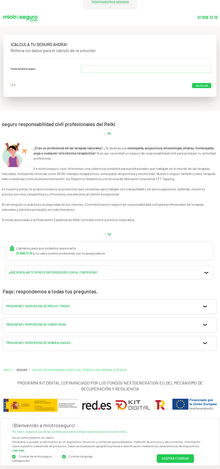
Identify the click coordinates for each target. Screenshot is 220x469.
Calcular (201, 85)
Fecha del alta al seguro (23, 68)
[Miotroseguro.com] (20, 19)
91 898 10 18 (207, 17)
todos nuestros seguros (110, 2)
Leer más (18, 450)
